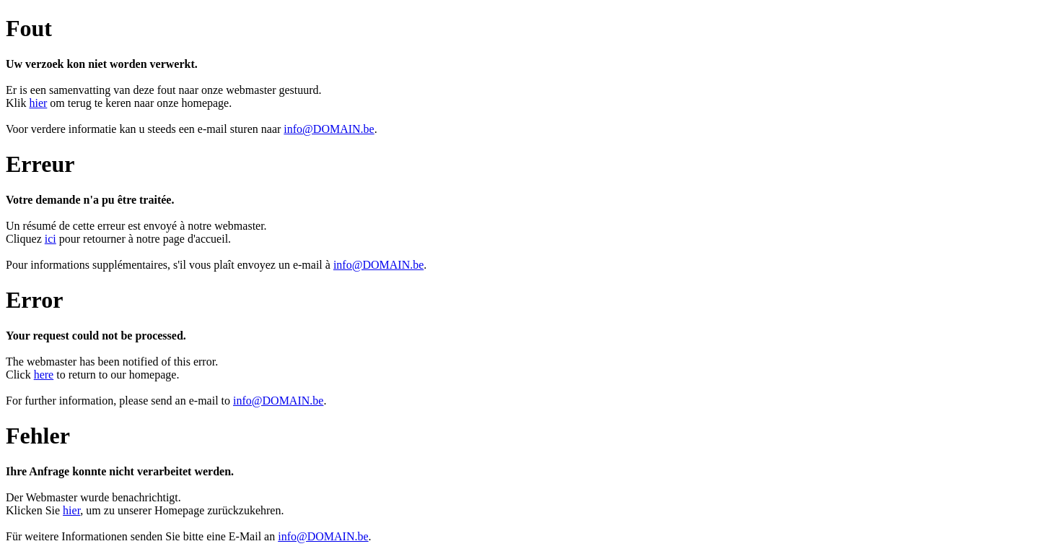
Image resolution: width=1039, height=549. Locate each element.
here (44, 374)
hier (38, 103)
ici (50, 239)
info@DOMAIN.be (329, 129)
